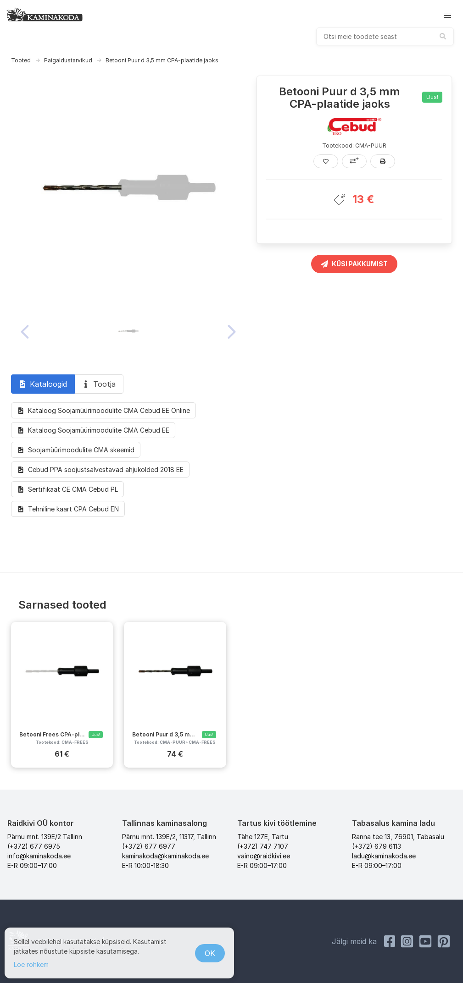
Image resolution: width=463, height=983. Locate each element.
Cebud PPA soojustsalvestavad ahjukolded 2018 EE (100, 469)
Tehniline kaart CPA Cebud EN (68, 509)
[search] (385, 36)
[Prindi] (382, 161)
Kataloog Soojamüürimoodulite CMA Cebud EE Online (103, 410)
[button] (447, 15)
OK (210, 953)
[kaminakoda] (44, 14)
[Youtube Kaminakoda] (425, 941)
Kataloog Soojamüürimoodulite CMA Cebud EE (93, 430)
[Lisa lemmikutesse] (325, 161)
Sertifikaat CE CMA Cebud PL (67, 489)
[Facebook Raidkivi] (389, 941)
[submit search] (442, 36)
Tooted (21, 60)
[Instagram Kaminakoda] (407, 941)
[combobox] (385, 36)
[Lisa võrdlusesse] (354, 161)
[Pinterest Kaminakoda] (443, 941)
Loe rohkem (31, 964)
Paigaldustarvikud (68, 60)
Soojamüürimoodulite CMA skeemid (75, 450)
